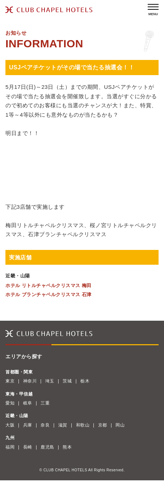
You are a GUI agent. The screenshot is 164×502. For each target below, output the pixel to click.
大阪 (9, 425)
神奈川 (30, 381)
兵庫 (27, 425)
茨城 (67, 381)
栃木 (84, 381)
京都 (102, 425)
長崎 (27, 447)
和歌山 (83, 425)
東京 (9, 381)
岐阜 (27, 403)
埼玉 (49, 381)
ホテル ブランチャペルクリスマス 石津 (48, 294)
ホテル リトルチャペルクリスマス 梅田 (48, 285)
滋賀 (62, 425)
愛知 (9, 403)
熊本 (67, 447)
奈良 (45, 425)
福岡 (9, 447)
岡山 (120, 425)
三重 (45, 403)
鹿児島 (47, 447)
